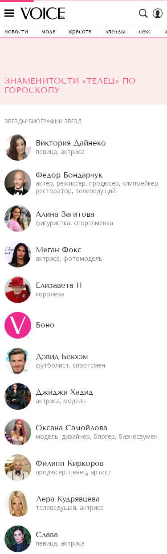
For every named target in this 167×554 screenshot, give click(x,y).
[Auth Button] (158, 13)
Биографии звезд (55, 121)
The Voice (42, 13)
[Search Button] (143, 13)
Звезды (15, 121)
